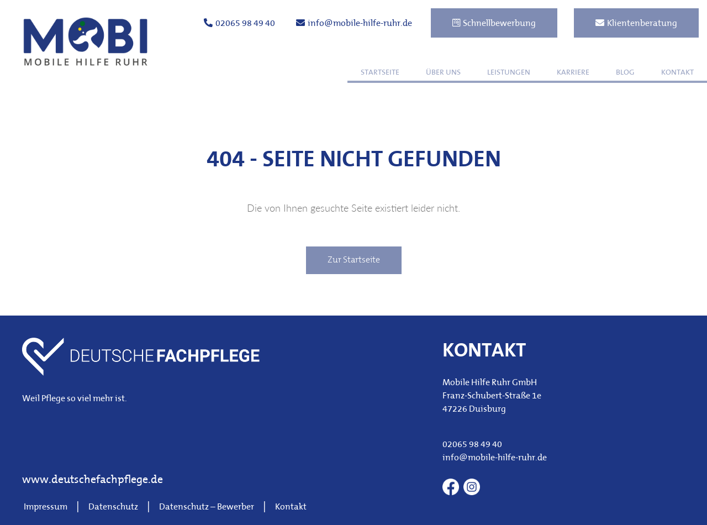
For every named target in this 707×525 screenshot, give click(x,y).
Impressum (45, 507)
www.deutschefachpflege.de (92, 480)
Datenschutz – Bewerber (206, 507)
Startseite (380, 73)
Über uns (443, 73)
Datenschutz (113, 507)
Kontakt (677, 73)
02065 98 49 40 (239, 23)
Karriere (573, 73)
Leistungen (508, 73)
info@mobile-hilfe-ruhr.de (354, 23)
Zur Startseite (354, 260)
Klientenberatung (636, 23)
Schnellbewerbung (494, 23)
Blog (625, 73)
